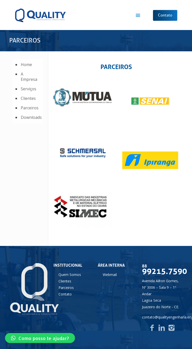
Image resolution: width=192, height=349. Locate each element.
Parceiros (29, 108)
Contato (65, 294)
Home (26, 64)
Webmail (110, 274)
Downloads (30, 117)
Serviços (28, 89)
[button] (40, 338)
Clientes (28, 98)
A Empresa (29, 76)
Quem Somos (69, 274)
